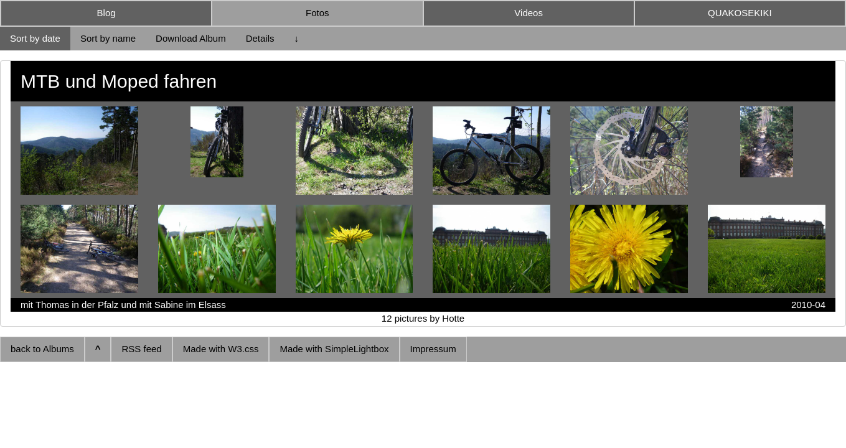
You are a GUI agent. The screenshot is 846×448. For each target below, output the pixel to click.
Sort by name (108, 38)
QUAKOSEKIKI (740, 12)
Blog (106, 12)
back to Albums (42, 348)
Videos (528, 12)
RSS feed (141, 348)
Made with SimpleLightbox (334, 348)
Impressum (433, 348)
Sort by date (35, 38)
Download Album (191, 38)
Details (260, 38)
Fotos (317, 12)
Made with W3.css (221, 348)
